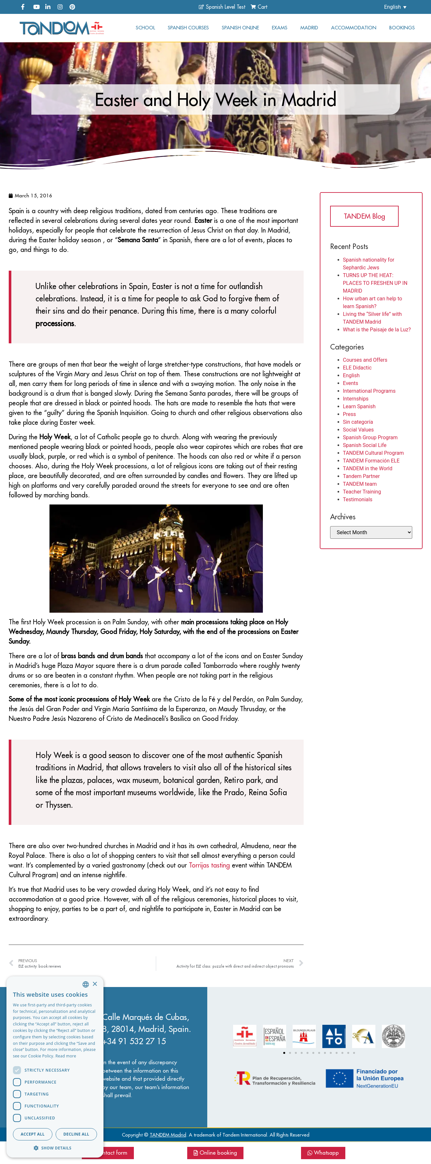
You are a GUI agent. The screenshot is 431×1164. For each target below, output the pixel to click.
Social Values (358, 430)
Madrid (309, 28)
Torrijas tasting (209, 865)
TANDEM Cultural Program (373, 453)
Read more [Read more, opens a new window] (66, 1056)
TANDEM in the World (368, 468)
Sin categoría (358, 422)
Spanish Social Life (365, 445)
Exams (279, 28)
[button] (55, 1148)
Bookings (402, 28)
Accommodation (353, 28)
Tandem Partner (361, 476)
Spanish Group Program (370, 437)
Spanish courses (188, 28)
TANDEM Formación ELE (371, 461)
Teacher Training (362, 492)
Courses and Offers (365, 360)
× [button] (94, 984)
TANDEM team (360, 484)
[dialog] (54, 1067)
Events (350, 383)
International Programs (369, 391)
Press (349, 414)
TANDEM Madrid (168, 1135)
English (351, 375)
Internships (356, 399)
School (145, 28)
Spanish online (240, 28)
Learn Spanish (359, 406)
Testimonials (357, 499)
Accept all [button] (33, 1134)
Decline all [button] (76, 1134)
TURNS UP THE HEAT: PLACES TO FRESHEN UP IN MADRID (375, 283)
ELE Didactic (357, 368)
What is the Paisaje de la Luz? (377, 330)
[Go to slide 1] (284, 1053)
